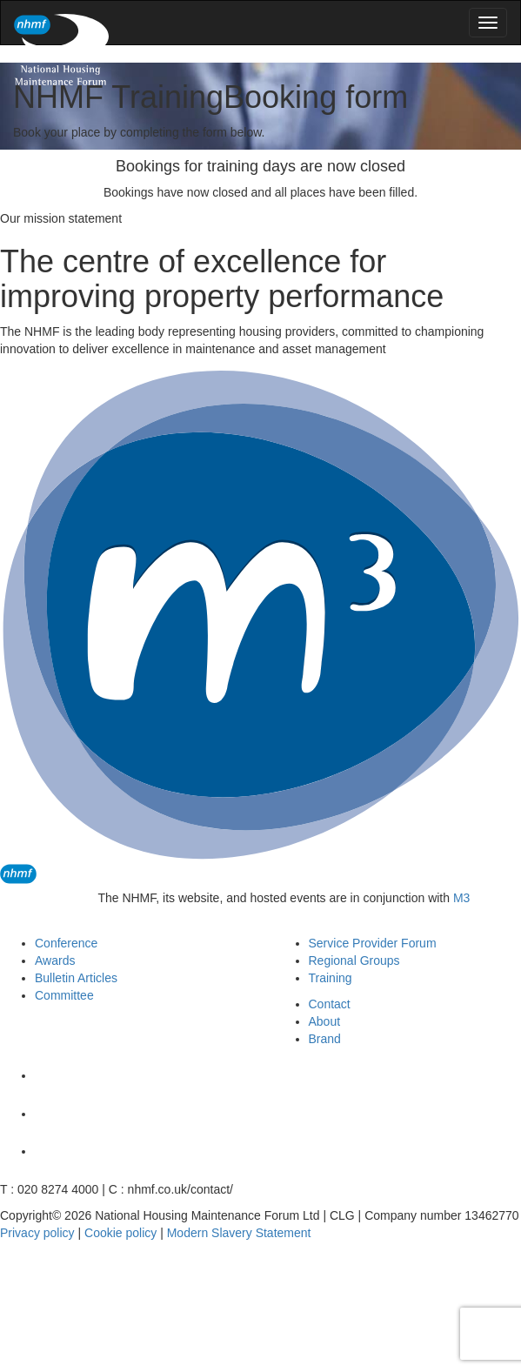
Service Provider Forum (373, 943)
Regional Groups (354, 960)
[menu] (488, 22)
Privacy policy (37, 1233)
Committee (64, 995)
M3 (461, 898)
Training (330, 978)
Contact (330, 1004)
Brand (325, 1039)
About (325, 1021)
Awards (55, 960)
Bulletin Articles (76, 978)
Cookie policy (120, 1233)
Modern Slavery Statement (239, 1233)
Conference (66, 943)
